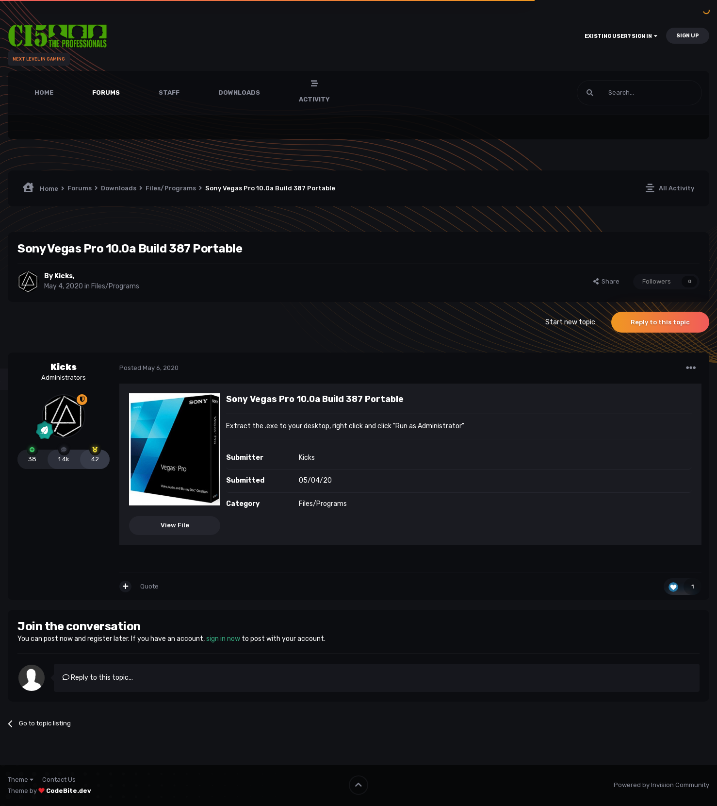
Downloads (239, 92)
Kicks (63, 276)
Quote (149, 586)
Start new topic (570, 322)
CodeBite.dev (68, 790)
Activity (314, 99)
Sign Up (687, 36)
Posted (149, 367)
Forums (106, 92)
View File (175, 525)
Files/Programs (115, 286)
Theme (20, 779)
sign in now (223, 639)
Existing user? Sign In (621, 36)
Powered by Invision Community (661, 785)
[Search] (639, 92)
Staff (169, 92)
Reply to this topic (660, 322)
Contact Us (59, 779)
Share (606, 281)
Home (43, 92)
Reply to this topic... (98, 677)
